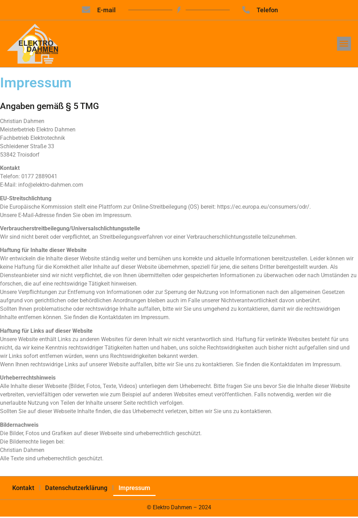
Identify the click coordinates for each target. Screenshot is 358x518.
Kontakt (23, 488)
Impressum (135, 488)
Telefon (267, 10)
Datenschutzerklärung (76, 488)
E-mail (106, 10)
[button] (344, 44)
